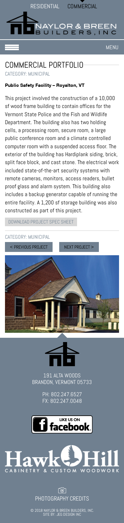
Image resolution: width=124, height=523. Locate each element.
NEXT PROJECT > (79, 247)
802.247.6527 (66, 394)
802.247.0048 (66, 400)
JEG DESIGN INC (69, 514)
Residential (45, 6)
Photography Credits (62, 498)
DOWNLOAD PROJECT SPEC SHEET (41, 222)
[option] (62, 293)
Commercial (82, 6)
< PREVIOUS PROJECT (29, 247)
